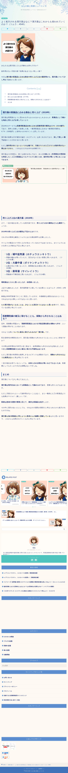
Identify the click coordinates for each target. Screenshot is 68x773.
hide (39, 88)
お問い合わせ (8, 677)
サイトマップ (8, 682)
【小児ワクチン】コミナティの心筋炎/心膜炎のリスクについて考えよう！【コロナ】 (29, 591)
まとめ (10, 102)
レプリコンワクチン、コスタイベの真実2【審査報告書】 (21, 573)
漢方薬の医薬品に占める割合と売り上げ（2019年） (24, 94)
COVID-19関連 (9, 636)
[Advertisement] (34, 198)
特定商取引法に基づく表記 (12, 700)
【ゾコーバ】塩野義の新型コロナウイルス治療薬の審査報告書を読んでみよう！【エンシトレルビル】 (35, 582)
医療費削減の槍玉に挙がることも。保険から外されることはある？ (29, 99)
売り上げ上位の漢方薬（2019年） (19, 97)
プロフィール (8, 691)
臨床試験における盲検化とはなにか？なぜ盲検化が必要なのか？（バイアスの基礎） (29, 586)
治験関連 (7, 654)
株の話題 (7, 650)
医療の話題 (4, 18)
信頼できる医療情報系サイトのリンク (15, 695)
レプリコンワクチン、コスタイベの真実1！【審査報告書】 (22, 577)
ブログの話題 (8, 641)
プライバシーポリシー (10, 686)
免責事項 (40, 768)
